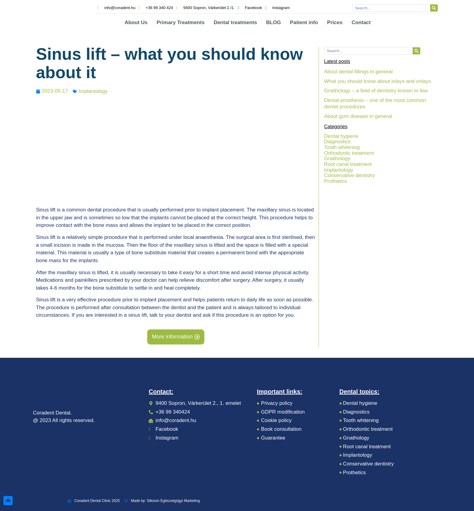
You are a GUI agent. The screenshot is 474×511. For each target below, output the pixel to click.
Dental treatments (235, 22)
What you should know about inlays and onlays (377, 81)
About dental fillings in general (358, 72)
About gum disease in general (358, 116)
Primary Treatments (181, 22)
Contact (361, 22)
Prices (335, 22)
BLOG (273, 22)
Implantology (93, 91)
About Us (136, 22)
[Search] (434, 8)
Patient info (304, 22)
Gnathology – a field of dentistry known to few (376, 91)
